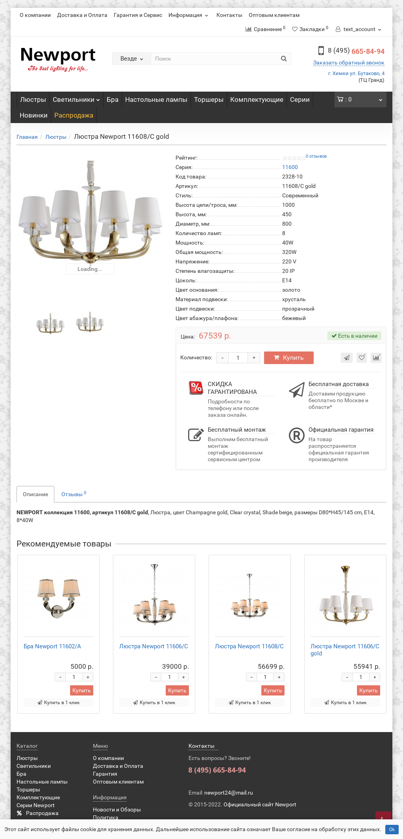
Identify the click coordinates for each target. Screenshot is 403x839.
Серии (300, 99)
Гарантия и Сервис (138, 15)
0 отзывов (316, 156)
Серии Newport (36, 805)
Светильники (76, 97)
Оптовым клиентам (274, 15)
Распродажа (73, 115)
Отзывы (73, 493)
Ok (392, 829)
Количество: (196, 357)
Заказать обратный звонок (349, 62)
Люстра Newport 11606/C (153, 646)
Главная (27, 137)
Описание (35, 494)
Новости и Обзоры (117, 809)
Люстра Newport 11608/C (249, 646)
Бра (112, 99)
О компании (35, 15)
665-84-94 (356, 51)
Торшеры (209, 99)
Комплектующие (256, 99)
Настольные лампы (156, 99)
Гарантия (105, 774)
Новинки (34, 115)
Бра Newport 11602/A (52, 646)
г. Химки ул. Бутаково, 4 (356, 73)
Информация (189, 15)
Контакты (229, 15)
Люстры (33, 99)
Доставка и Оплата (82, 15)
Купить (289, 357)
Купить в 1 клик (58, 702)
